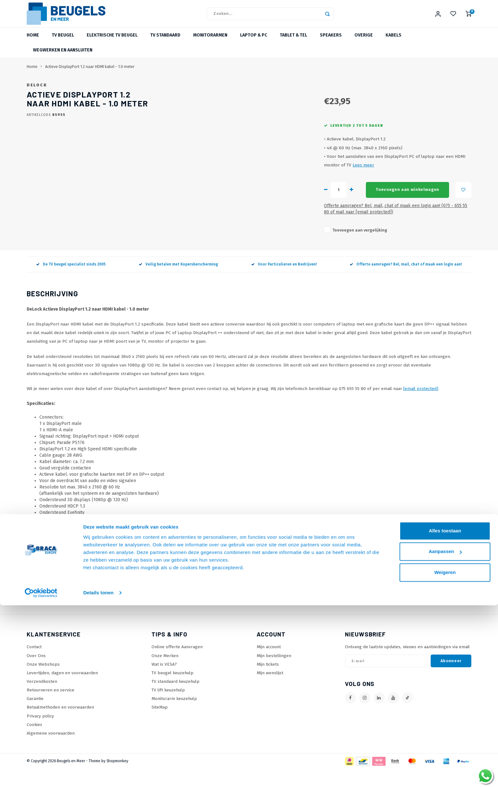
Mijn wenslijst (270, 691)
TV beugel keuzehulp (172, 691)
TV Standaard (165, 42)
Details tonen (98, 774)
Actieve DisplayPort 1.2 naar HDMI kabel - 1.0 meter (90, 74)
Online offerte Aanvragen (177, 665)
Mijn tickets (268, 682)
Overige (363, 42)
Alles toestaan (445, 712)
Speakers (331, 42)
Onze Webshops (43, 682)
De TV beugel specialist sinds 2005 (71, 283)
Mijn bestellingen (274, 674)
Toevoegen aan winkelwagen (291, 214)
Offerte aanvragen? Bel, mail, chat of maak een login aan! (406, 283)
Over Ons (36, 674)
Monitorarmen (210, 42)
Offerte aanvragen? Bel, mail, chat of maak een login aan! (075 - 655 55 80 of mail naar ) (308, 230)
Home (33, 42)
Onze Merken (164, 674)
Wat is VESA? (164, 682)
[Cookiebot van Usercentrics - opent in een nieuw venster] (41, 774)
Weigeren (444, 754)
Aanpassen (445, 733)
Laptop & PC (253, 42)
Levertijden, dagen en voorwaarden (62, 691)
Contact (34, 665)
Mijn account (269, 665)
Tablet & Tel (293, 42)
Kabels (393, 42)
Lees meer (383, 189)
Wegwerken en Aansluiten (62, 57)
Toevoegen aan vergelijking (237, 248)
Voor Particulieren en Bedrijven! (284, 283)
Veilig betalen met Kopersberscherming (178, 283)
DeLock (211, 92)
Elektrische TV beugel (112, 42)
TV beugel (63, 42)
